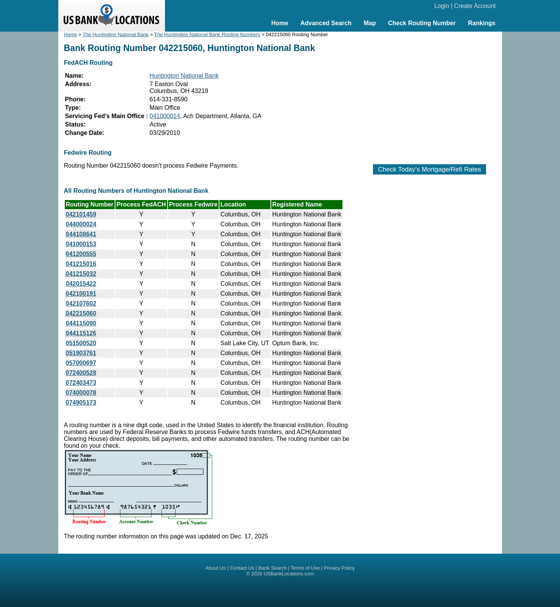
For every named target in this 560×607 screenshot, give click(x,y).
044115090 (81, 323)
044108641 (81, 234)
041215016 (81, 264)
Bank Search (272, 568)
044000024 (81, 224)
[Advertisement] (430, 94)
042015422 (81, 283)
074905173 (81, 402)
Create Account (475, 6)
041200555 (81, 254)
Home (279, 23)
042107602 (81, 303)
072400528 (81, 373)
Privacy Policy (339, 568)
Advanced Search (325, 23)
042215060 (81, 313)
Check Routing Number (422, 23)
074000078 (81, 392)
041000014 (165, 116)
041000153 (81, 244)
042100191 (81, 293)
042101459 (81, 214)
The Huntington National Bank (116, 34)
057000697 (81, 363)
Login (441, 6)
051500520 (81, 343)
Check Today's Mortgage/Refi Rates (429, 169)
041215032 (81, 274)
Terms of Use (305, 568)
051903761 (81, 353)
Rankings (481, 23)
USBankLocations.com (289, 574)
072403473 (81, 383)
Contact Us (242, 568)
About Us (215, 568)
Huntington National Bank (184, 75)
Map (370, 23)
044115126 (81, 333)
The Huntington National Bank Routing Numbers (207, 34)
